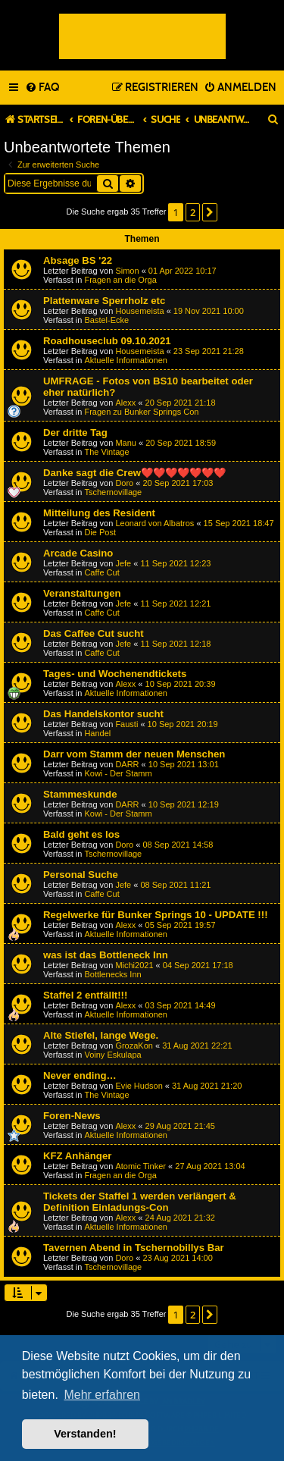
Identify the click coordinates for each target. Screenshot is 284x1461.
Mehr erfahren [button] (102, 1394)
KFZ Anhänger (77, 1156)
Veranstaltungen (82, 593)
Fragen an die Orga (120, 279)
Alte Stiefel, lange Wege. (100, 1035)
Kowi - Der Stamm (117, 773)
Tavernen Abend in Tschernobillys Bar (133, 1247)
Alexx (125, 402)
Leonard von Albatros (154, 523)
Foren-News (71, 1115)
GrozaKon (134, 1045)
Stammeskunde (80, 794)
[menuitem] (42, 88)
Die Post (100, 532)
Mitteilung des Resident (99, 513)
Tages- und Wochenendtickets (114, 673)
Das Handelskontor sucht (103, 714)
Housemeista (139, 310)
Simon (127, 270)
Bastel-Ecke (106, 319)
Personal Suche (80, 874)
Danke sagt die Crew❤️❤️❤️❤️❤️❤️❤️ (134, 472)
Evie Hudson (138, 1085)
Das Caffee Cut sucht (93, 633)
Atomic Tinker (140, 1166)
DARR (127, 764)
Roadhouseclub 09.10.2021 (107, 340)
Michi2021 (134, 965)
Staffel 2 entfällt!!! (85, 995)
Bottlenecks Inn (112, 974)
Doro (124, 483)
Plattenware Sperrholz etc (104, 300)
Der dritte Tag (75, 432)
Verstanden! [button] (85, 1434)
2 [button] (192, 212)
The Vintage (106, 451)
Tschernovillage (113, 492)
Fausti (126, 724)
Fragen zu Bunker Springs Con (141, 411)
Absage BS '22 (77, 260)
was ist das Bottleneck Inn (105, 955)
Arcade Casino (78, 553)
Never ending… (80, 1075)
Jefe (123, 563)
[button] (209, 212)
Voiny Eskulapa (112, 1054)
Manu (125, 442)
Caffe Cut (101, 572)
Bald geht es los (81, 834)
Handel (97, 733)
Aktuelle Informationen (125, 360)
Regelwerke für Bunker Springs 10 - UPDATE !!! (155, 914)
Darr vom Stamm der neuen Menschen (134, 754)
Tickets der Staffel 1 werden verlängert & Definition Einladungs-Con (139, 1201)
